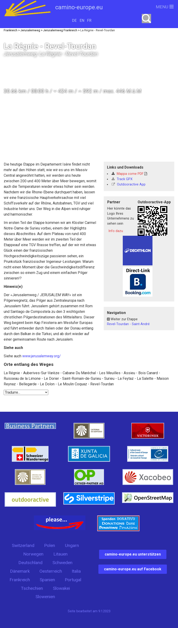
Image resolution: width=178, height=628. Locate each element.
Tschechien (32, 588)
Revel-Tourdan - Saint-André (128, 324)
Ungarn (72, 545)
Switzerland (23, 545)
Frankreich (20, 579)
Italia (76, 571)
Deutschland (30, 562)
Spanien (47, 579)
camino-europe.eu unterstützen (133, 554)
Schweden (62, 562)
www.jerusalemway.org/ (41, 356)
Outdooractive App (129, 184)
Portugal (73, 579)
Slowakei (61, 588)
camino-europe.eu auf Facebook (132, 569)
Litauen (60, 554)
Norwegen (33, 554)
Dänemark (20, 571)
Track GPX (122, 179)
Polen (49, 545)
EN (82, 20)
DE (74, 20)
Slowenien (45, 596)
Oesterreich (50, 571)
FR (89, 20)
